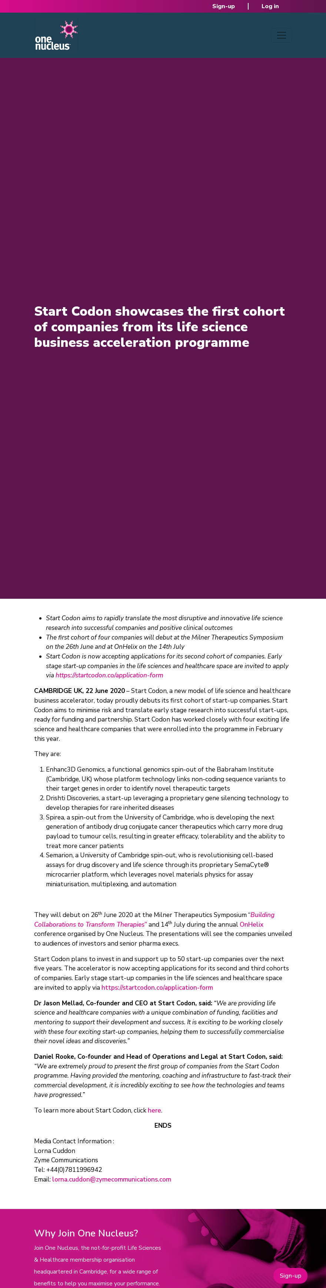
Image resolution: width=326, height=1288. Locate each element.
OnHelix (251, 924)
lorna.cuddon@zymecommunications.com (111, 1179)
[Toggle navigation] (281, 35)
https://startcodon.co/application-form (157, 987)
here (154, 1110)
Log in (270, 6)
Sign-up (223, 6)
